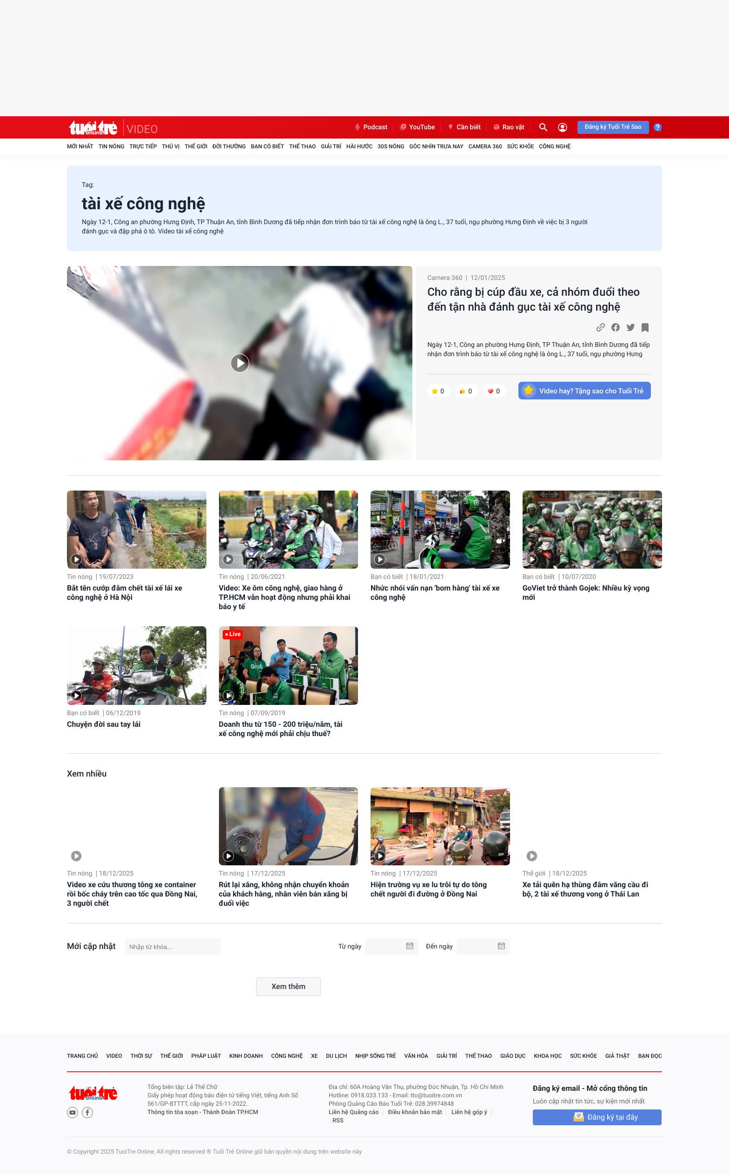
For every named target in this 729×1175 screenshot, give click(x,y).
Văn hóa (416, 1056)
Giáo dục (512, 1056)
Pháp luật (206, 1056)
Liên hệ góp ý (469, 1112)
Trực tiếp (143, 146)
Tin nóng (112, 146)
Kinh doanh (246, 1056)
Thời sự (141, 1056)
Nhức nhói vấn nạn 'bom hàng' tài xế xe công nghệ (435, 593)
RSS (338, 1120)
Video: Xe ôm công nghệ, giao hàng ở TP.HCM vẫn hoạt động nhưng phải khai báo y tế (285, 597)
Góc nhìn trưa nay (437, 146)
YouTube (417, 127)
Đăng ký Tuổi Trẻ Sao (613, 127)
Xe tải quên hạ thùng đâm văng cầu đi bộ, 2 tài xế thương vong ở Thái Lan (586, 889)
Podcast (370, 127)
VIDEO (142, 129)
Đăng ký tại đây (613, 1117)
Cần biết (463, 127)
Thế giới (196, 146)
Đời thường (229, 146)
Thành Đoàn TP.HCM (230, 1112)
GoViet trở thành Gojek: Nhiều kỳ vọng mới (586, 593)
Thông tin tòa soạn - (175, 1112)
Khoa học (548, 1056)
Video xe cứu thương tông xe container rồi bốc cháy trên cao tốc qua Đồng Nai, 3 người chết (132, 894)
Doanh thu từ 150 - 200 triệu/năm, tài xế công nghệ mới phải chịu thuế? (281, 729)
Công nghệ (554, 146)
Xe (314, 1056)
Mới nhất (80, 146)
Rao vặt (508, 127)
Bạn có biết (267, 146)
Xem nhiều (86, 774)
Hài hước (359, 146)
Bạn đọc (650, 1056)
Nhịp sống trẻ (375, 1056)
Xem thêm (288, 986)
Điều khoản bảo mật (415, 1112)
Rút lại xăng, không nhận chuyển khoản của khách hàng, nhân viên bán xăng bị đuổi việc (284, 894)
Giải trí (331, 146)
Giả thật (617, 1056)
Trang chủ (82, 1056)
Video (114, 1056)
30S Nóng (391, 146)
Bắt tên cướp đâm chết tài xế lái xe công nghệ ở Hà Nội (124, 593)
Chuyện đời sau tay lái (103, 724)
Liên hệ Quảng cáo (354, 1112)
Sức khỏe (520, 146)
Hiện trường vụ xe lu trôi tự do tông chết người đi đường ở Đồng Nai (429, 889)
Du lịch (336, 1056)
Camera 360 (485, 146)
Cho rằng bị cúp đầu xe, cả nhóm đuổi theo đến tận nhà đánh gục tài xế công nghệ (533, 299)
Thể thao (302, 146)
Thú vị (170, 146)
